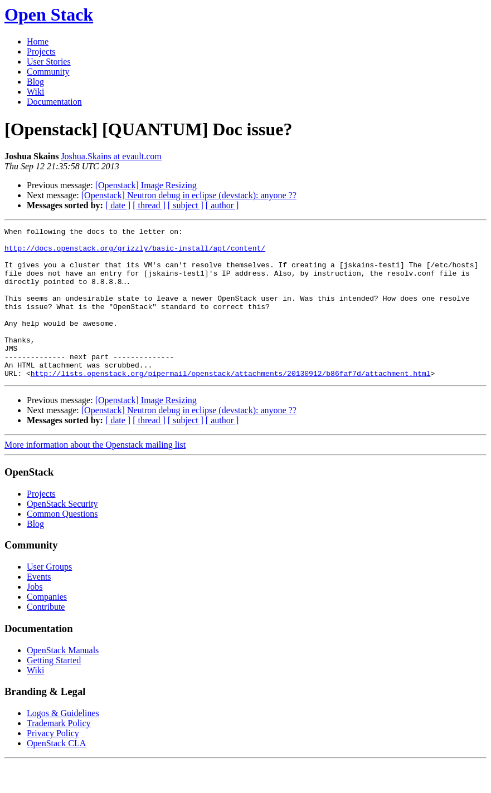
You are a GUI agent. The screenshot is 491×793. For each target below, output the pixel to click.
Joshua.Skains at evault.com (111, 156)
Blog (35, 81)
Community (48, 71)
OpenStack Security (62, 534)
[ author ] (222, 205)
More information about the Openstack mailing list (95, 474)
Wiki (35, 91)
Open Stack (48, 14)
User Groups (49, 596)
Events (39, 606)
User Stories (49, 61)
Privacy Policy (53, 763)
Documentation (54, 101)
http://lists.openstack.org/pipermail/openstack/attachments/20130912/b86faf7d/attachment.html (231, 403)
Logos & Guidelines (63, 743)
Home (37, 41)
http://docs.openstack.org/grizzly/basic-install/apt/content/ (134, 253)
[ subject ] (185, 205)
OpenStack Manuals (63, 680)
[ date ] (117, 205)
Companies (47, 627)
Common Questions (62, 544)
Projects (41, 51)
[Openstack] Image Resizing (146, 185)
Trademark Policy (59, 753)
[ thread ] (149, 205)
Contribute (46, 637)
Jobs (34, 616)
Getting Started (54, 690)
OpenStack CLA (56, 773)
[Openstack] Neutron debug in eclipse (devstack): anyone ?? (188, 195)
